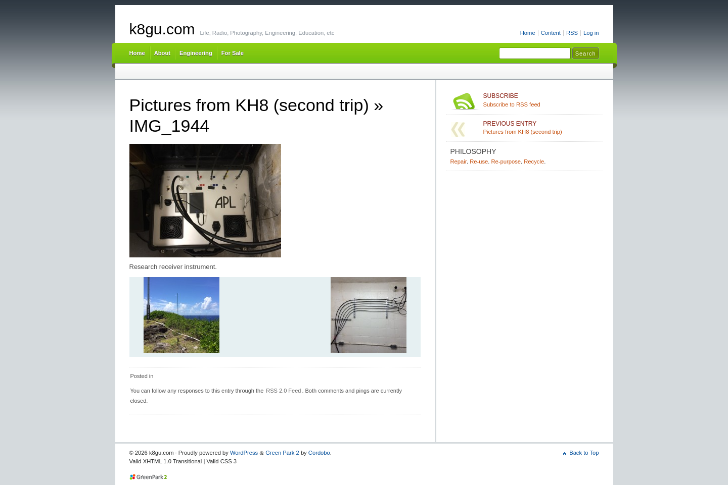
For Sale (232, 53)
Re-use (479, 161)
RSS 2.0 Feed (283, 391)
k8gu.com (162, 29)
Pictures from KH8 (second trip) (249, 105)
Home (527, 33)
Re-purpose (506, 161)
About (162, 53)
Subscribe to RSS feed (541, 99)
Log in (591, 33)
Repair (458, 161)
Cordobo (319, 453)
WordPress (244, 453)
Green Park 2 (282, 453)
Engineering (195, 53)
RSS (572, 33)
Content (551, 33)
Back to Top (584, 453)
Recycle (534, 161)
